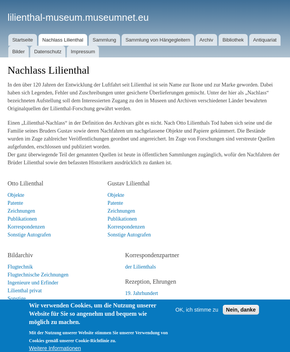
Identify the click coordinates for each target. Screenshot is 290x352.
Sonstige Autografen (29, 235)
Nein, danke (241, 316)
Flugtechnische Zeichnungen (38, 275)
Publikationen (22, 219)
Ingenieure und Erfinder (33, 283)
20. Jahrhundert (141, 301)
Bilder (18, 51)
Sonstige (17, 298)
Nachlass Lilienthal (62, 40)
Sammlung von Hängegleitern (157, 40)
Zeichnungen (21, 211)
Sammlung (104, 40)
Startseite (22, 40)
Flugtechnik (20, 267)
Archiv (206, 40)
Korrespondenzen (26, 227)
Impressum (83, 51)
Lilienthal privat (25, 290)
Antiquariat (264, 40)
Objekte (16, 195)
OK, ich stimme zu (197, 316)
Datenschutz (47, 51)
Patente (15, 203)
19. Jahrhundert (141, 293)
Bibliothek (233, 40)
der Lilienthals (140, 267)
